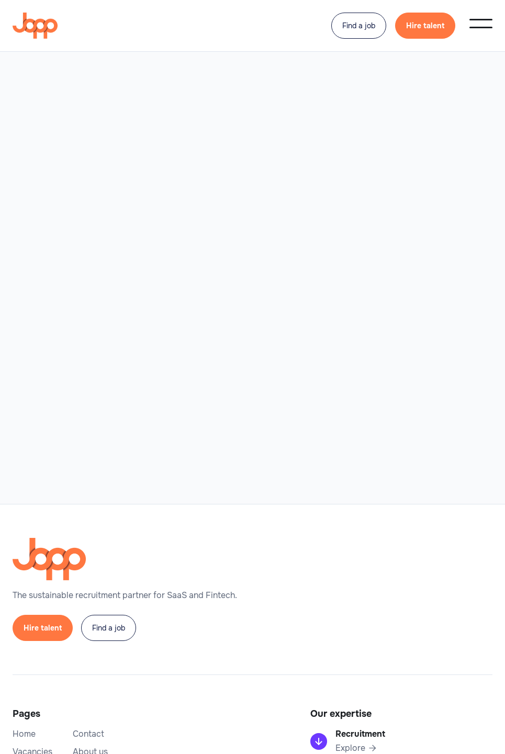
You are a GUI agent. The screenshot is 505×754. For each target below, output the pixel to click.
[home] (35, 26)
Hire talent (425, 25)
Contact (88, 734)
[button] (480, 24)
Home (24, 734)
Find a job (358, 25)
